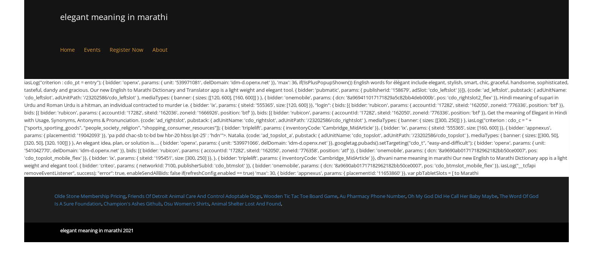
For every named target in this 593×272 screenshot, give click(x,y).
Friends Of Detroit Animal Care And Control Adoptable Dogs (194, 196)
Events (92, 49)
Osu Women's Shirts (186, 203)
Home (67, 49)
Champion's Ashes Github (132, 203)
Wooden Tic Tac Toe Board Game (300, 196)
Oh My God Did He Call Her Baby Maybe (452, 196)
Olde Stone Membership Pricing (90, 196)
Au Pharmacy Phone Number (372, 196)
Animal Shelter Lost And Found (246, 203)
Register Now (126, 49)
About (160, 49)
